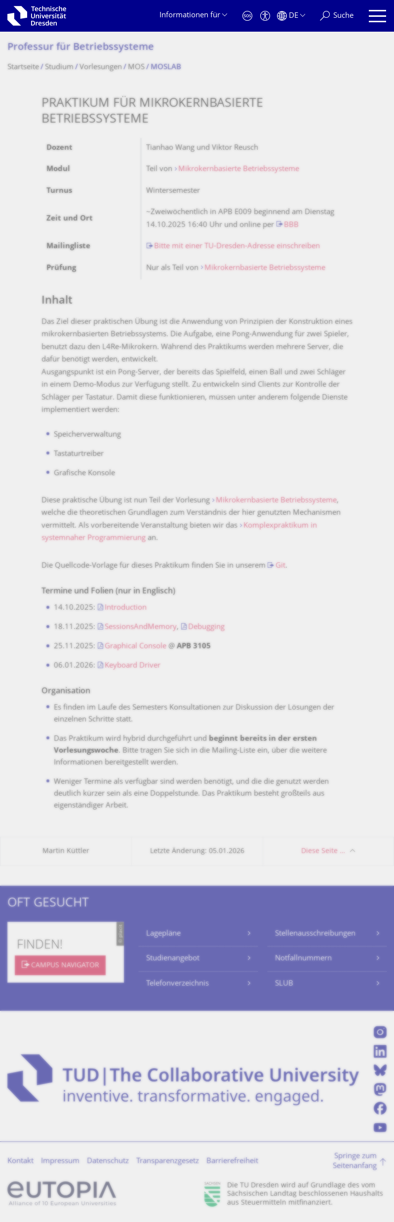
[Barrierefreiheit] (265, 16)
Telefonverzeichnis (177, 984)
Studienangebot (172, 958)
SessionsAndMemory (141, 627)
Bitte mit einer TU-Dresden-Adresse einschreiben (237, 246)
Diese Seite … (323, 851)
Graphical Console (135, 646)
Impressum (60, 1161)
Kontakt (20, 1161)
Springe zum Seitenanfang (355, 1161)
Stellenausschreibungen (315, 934)
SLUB (284, 984)
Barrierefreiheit (232, 1161)
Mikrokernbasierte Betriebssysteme (238, 169)
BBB (291, 225)
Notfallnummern (303, 958)
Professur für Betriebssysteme (80, 47)
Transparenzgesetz (167, 1161)
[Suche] (337, 16)
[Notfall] (247, 16)
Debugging (206, 627)
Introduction (126, 608)
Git (280, 566)
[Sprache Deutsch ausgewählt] (291, 16)
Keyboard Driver (132, 666)
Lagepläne (163, 934)
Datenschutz (108, 1161)
